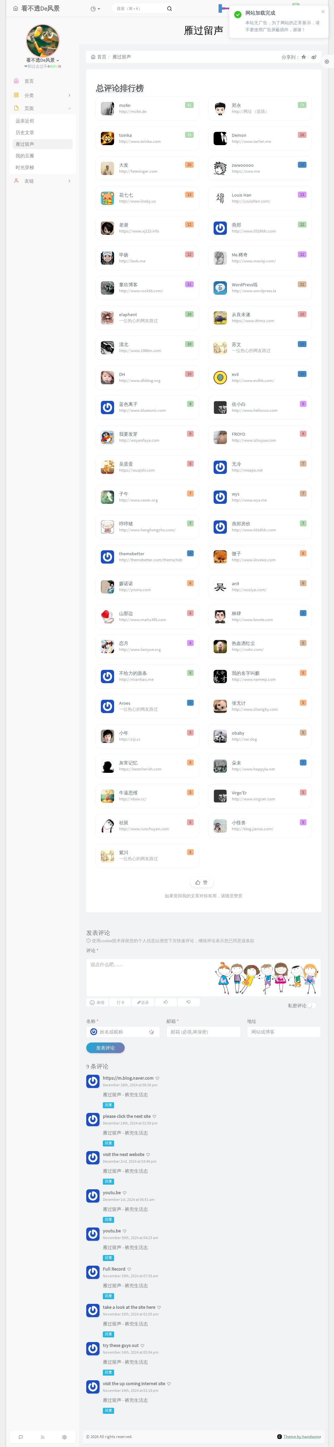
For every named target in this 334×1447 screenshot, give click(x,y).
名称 (92, 1021)
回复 (108, 1105)
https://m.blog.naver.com (128, 1078)
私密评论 (297, 1006)
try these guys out (121, 1345)
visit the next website (123, 1154)
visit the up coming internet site (134, 1384)
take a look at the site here (129, 1307)
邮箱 (173, 1021)
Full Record (114, 1269)
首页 (98, 57)
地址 (251, 1021)
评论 (92, 950)
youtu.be (112, 1193)
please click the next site (127, 1116)
